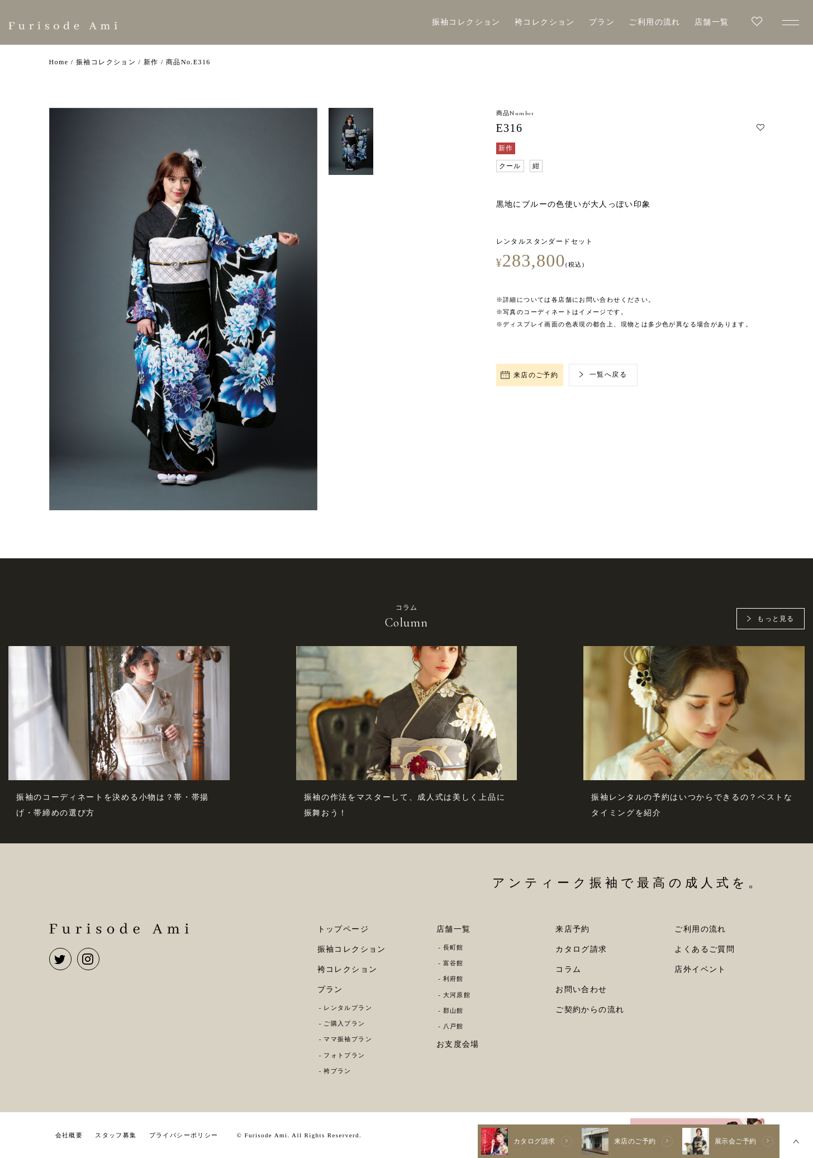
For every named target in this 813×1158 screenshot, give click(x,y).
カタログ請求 (581, 949)
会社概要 (69, 1135)
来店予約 (572, 929)
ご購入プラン (344, 1023)
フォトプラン (344, 1055)
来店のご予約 (530, 375)
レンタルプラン (348, 1007)
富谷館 (453, 963)
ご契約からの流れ (589, 1009)
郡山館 (453, 1010)
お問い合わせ (581, 989)
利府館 (453, 978)
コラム (568, 969)
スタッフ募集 (115, 1135)
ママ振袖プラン (348, 1039)
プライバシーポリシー (183, 1135)
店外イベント (700, 969)
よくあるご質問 (704, 949)
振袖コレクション (466, 22)
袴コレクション (545, 22)
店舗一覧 (712, 22)
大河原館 (457, 994)
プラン (602, 22)
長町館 (453, 947)
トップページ (343, 929)
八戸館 (453, 1026)
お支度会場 (457, 1044)
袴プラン (337, 1070)
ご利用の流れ (654, 22)
